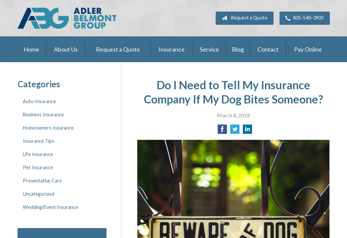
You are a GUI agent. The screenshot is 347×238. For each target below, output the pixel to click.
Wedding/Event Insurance (50, 207)
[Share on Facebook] (222, 131)
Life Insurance (38, 154)
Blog (238, 49)
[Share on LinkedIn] (247, 131)
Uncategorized (38, 194)
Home (31, 49)
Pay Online (308, 49)
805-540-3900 (303, 18)
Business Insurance (43, 114)
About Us (66, 49)
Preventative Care (42, 180)
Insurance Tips (38, 141)
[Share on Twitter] (234, 131)
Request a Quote (243, 18)
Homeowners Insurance (48, 128)
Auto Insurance (39, 101)
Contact (268, 49)
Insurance (171, 49)
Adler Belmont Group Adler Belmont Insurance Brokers (67, 18)
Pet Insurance (38, 167)
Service (209, 49)
